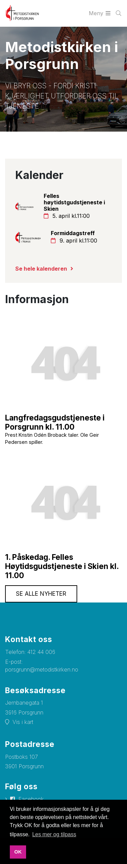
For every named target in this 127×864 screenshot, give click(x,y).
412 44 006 (41, 652)
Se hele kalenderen (41, 268)
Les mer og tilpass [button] (54, 834)
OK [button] (18, 852)
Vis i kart (23, 722)
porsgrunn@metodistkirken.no (41, 669)
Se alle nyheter (41, 593)
